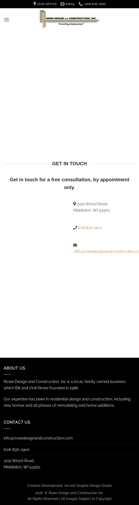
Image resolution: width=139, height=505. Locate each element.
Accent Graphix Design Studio (88, 485)
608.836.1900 (90, 227)
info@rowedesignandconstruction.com (38, 438)
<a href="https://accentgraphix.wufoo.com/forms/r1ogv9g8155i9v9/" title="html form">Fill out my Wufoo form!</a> (35, 268)
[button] (6, 19)
